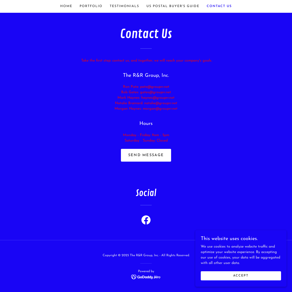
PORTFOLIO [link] (91, 6)
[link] (146, 220)
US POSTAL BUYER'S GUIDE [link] (172, 6)
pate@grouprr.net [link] (154, 87)
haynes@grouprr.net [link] (158, 98)
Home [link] (66, 6)
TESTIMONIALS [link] (124, 6)
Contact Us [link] (219, 6)
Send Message (146, 155)
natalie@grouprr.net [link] (160, 103)
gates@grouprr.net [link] (155, 92)
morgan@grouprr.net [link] (160, 109)
